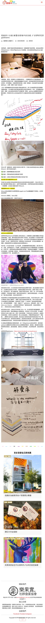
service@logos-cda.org (23, 597)
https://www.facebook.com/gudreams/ (25, 331)
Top (22, 619)
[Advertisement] (22, 21)
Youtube (22, 614)
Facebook (16, 614)
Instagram (28, 614)
